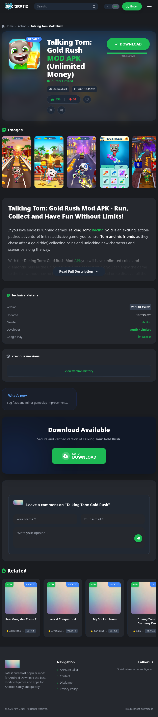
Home (8, 26)
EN (115, 6)
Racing (98, 230)
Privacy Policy (67, 689)
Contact (63, 676)
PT (108, 6)
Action (22, 26)
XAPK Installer (67, 670)
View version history (79, 371)
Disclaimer (65, 682)
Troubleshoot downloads (139, 709)
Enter (132, 6)
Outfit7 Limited (60, 81)
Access (144, 337)
